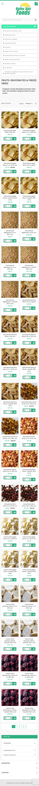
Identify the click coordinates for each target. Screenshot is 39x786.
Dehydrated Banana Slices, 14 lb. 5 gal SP (29, 301)
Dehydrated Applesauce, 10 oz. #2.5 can (10, 232)
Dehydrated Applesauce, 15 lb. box (29, 232)
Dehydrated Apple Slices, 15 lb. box (10, 131)
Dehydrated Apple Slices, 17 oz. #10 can (29, 131)
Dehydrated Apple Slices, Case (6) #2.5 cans (10, 198)
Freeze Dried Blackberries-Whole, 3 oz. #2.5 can (29, 675)
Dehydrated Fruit (9, 750)
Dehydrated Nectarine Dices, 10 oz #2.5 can (29, 403)
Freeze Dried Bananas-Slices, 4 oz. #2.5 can (29, 606)
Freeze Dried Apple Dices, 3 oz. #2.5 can (29, 538)
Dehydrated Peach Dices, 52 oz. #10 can (10, 470)
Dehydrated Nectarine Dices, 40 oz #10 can (10, 437)
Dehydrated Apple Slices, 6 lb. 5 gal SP (29, 164)
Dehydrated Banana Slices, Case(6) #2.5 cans (10, 404)
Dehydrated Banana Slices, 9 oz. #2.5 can (10, 368)
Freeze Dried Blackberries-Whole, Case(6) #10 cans (10, 710)
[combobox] (19, 20)
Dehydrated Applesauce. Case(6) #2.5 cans (10, 302)
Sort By (21, 103)
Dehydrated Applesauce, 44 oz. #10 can (10, 267)
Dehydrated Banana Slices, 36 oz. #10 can (29, 335)
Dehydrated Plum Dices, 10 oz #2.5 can (10, 505)
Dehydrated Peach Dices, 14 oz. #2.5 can (29, 437)
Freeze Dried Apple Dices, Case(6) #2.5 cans (29, 571)
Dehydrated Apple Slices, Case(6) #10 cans (29, 198)
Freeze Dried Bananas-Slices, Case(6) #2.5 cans (29, 641)
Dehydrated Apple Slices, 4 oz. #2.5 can (10, 164)
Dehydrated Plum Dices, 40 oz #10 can (29, 505)
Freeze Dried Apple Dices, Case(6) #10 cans (10, 571)
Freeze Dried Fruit (10, 755)
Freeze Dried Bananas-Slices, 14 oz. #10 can (10, 606)
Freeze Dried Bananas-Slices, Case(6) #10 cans (10, 641)
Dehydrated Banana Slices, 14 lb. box (10, 335)
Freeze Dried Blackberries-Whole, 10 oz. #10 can (10, 675)
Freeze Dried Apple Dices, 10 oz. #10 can (10, 538)
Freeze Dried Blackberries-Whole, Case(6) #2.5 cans (29, 710)
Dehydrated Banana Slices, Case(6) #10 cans (29, 369)
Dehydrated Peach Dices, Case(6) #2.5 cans (29, 471)
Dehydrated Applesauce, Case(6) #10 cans (29, 267)
